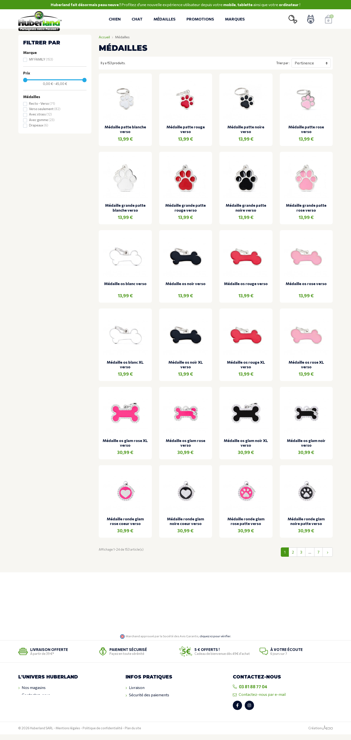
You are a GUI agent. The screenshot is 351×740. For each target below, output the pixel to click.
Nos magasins (32, 687)
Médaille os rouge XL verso (246, 364)
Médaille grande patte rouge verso (185, 207)
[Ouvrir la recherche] (293, 19)
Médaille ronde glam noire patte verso (306, 521)
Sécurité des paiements (147, 694)
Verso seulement (44, 109)
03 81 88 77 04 (250, 686)
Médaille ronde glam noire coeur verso (185, 521)
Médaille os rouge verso (246, 283)
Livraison (135, 687)
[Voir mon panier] (328, 19)
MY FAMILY (41, 59)
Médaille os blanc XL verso (125, 364)
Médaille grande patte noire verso (246, 207)
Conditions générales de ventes (154, 702)
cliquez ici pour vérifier (215, 636)
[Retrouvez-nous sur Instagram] (249, 711)
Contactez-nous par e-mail (259, 694)
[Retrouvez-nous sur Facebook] (237, 711)
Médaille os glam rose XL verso (125, 442)
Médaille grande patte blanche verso (125, 207)
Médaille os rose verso (306, 283)
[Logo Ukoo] (327, 734)
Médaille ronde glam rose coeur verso (125, 521)
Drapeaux (38, 125)
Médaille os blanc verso (125, 283)
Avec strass (40, 114)
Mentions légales (68, 734)
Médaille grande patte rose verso (306, 207)
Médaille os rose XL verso (306, 364)
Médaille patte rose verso (306, 129)
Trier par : (283, 63)
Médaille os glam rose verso (185, 442)
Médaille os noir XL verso (185, 364)
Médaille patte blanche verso (125, 129)
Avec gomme (42, 120)
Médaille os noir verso (185, 283)
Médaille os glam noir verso (306, 442)
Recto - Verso (42, 103)
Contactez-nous (34, 694)
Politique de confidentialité (102, 734)
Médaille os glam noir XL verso (246, 442)
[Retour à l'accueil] (41, 19)
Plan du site (133, 734)
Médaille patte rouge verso (185, 129)
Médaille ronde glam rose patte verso (245, 521)
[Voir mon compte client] (310, 19)
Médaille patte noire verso (245, 129)
